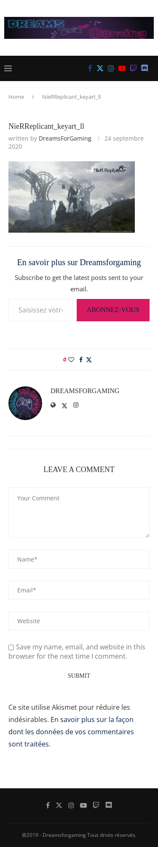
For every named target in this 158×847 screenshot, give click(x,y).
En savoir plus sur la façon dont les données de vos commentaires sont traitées (71, 732)
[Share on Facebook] (81, 360)
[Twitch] (133, 68)
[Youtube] (122, 68)
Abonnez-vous (113, 309)
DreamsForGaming (65, 138)
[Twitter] (100, 68)
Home (16, 96)
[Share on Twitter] (89, 360)
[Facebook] (90, 68)
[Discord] (144, 68)
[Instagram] (111, 68)
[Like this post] (71, 360)
